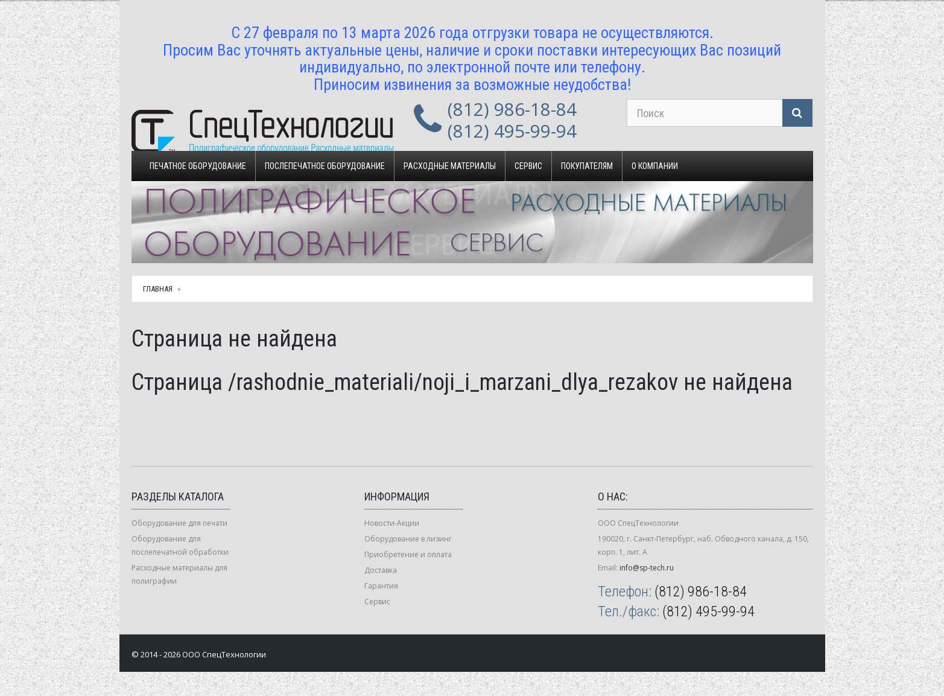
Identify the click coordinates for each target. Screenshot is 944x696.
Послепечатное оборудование (325, 166)
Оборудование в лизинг (408, 539)
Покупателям (587, 166)
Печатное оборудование (198, 166)
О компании (655, 166)
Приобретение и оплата (408, 554)
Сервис (528, 166)
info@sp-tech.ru (646, 568)
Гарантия (381, 586)
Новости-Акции (391, 523)
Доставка (380, 570)
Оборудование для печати (179, 523)
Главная (158, 288)
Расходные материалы (450, 166)
